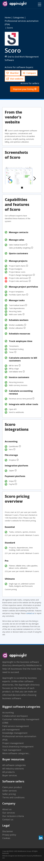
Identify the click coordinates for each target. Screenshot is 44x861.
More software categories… (16, 753)
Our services (8, 812)
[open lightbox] (19, 175)
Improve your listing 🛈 (24, 89)
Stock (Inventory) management (18, 746)
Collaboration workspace (15, 715)
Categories (18, 17)
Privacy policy (9, 834)
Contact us (7, 819)
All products (8, 772)
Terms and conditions (13, 797)
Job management (11, 729)
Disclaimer (7, 831)
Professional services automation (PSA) (19, 738)
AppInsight (7, 662)
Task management (11, 750)
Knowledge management (14, 732)
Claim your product (12, 787)
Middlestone (32, 665)
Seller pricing (9, 794)
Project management (13, 743)
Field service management (15, 726)
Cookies (6, 838)
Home (8, 17)
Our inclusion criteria (13, 816)
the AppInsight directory (27, 684)
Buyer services (9, 775)
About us (6, 809)
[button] (9, 178)
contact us (30, 613)
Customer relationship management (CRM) (20, 721)
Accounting (8, 712)
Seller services (9, 790)
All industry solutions (13, 768)
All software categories (14, 765)
